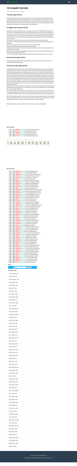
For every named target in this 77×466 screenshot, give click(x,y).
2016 (14, 217)
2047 (14, 264)
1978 (11, 250)
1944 (11, 198)
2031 (14, 240)
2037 (14, 249)
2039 (14, 252)
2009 (14, 136)
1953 (11, 212)
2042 (14, 257)
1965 (11, 230)
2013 (14, 212)
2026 (14, 232)
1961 (11, 138)
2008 (14, 204)
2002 (14, 195)
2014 (14, 213)
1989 (11, 267)
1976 (11, 247)
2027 (14, 233)
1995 (14, 184)
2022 (14, 226)
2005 (14, 200)
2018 (14, 220)
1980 (11, 254)
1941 (11, 193)
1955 (11, 215)
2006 (14, 201)
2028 (14, 235)
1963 (11, 227)
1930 (11, 176)
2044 (14, 260)
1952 (11, 210)
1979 (11, 252)
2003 (14, 196)
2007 (14, 203)
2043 (14, 258)
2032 (14, 241)
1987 (11, 264)
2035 (14, 246)
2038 (14, 250)
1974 (11, 244)
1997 (14, 135)
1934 (11, 183)
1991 (14, 178)
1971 (11, 240)
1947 (11, 203)
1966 (11, 232)
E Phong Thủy (16, 12)
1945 (11, 200)
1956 (11, 217)
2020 (14, 223)
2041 (14, 255)
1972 (11, 241)
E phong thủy (38, 461)
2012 (14, 210)
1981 (11, 255)
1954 (11, 213)
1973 (11, 140)
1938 (11, 189)
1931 (11, 178)
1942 (11, 195)
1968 (11, 235)
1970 (11, 238)
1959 (11, 221)
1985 (11, 141)
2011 (14, 209)
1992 (14, 180)
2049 (14, 267)
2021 (14, 138)
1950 (11, 207)
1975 (11, 246)
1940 (11, 192)
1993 (14, 181)
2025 (14, 230)
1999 (14, 190)
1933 (11, 181)
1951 (11, 209)
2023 (14, 227)
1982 (11, 257)
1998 (14, 189)
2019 (14, 221)
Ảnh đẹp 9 (36, 458)
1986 (11, 263)
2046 (14, 263)
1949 (11, 136)
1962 (11, 226)
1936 (11, 186)
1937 (11, 135)
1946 (11, 201)
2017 (14, 218)
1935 (11, 184)
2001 (14, 193)
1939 (11, 190)
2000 (14, 192)
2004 (14, 198)
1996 (14, 186)
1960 (11, 223)
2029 (14, 237)
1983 (11, 258)
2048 (14, 266)
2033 (14, 140)
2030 (14, 238)
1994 (14, 183)
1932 (11, 180)
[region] (30, 121)
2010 (14, 207)
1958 (11, 220)
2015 (14, 215)
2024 (14, 229)
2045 (14, 141)
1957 (11, 218)
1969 (11, 237)
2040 (14, 254)
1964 (11, 229)
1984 (11, 260)
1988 (11, 266)
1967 (11, 233)
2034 (14, 244)
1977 (11, 249)
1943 (11, 196)
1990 (14, 176)
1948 (11, 204)
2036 (14, 247)
